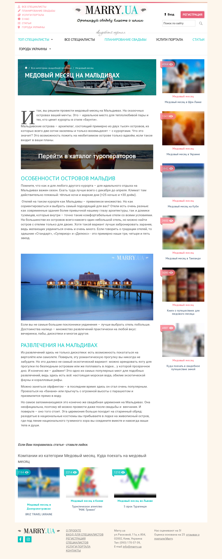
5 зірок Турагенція (135, 506)
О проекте (73, 530)
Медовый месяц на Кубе (183, 205)
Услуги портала (169, 39)
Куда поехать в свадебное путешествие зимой (183, 366)
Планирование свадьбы (125, 39)
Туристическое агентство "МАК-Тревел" (87, 507)
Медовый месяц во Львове (135, 500)
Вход (171, 14)
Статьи (198, 39)
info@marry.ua (132, 546)
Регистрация (192, 14)
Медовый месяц (183, 96)
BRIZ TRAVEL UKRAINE (38, 513)
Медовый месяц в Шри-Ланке (183, 101)
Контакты (73, 550)
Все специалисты (79, 39)
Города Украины (33, 48)
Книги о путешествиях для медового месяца (183, 311)
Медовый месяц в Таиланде (183, 257)
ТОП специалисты (33, 39)
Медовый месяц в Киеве (87, 500)
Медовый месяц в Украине (183, 153)
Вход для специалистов (84, 534)
